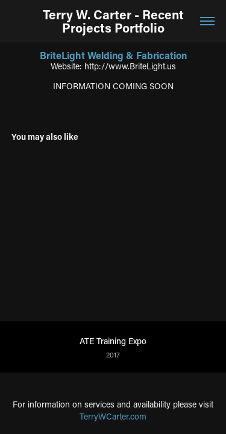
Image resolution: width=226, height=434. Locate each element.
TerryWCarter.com (113, 416)
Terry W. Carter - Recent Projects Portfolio (113, 21)
